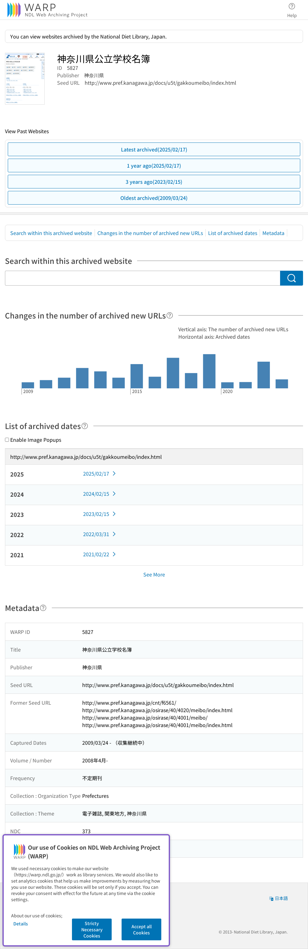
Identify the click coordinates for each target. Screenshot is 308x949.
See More (154, 574)
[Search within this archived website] (142, 278)
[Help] (169, 315)
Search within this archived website (51, 233)
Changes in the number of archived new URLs (150, 233)
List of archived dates (232, 233)
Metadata (273, 233)
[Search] (291, 278)
